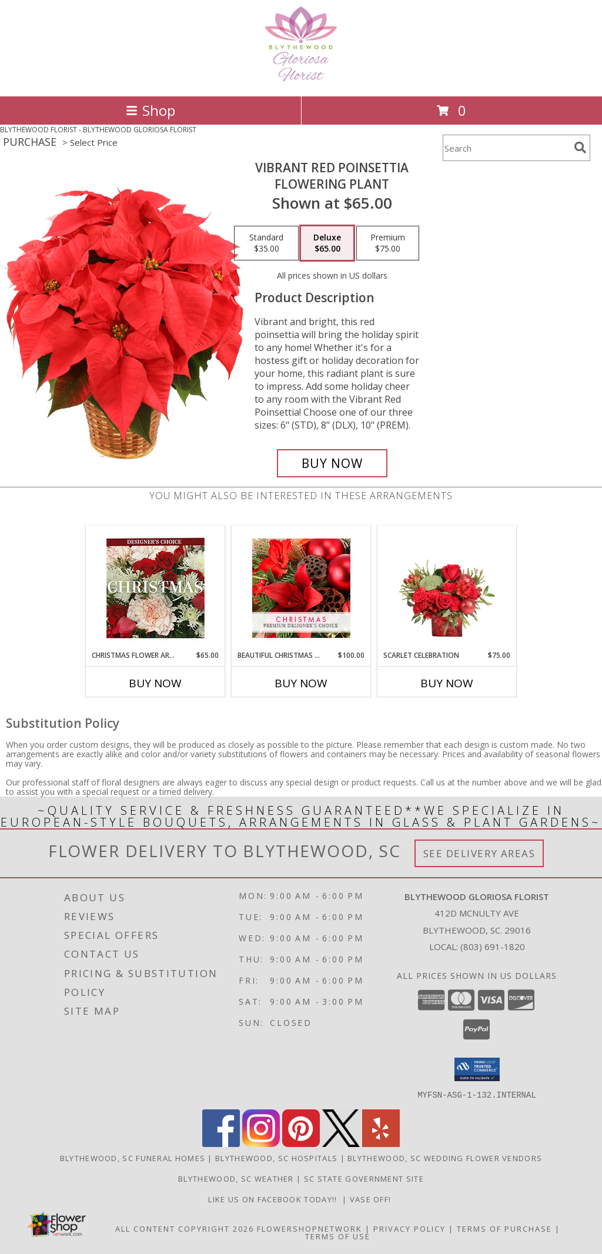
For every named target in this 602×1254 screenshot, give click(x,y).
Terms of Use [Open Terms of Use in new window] (337, 1235)
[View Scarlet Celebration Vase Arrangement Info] (447, 588)
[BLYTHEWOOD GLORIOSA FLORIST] (300, 79)
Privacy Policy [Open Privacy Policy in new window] (409, 1228)
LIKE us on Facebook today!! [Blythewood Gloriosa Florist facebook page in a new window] (275, 1198)
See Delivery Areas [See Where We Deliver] (479, 853)
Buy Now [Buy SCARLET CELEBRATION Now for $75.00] (446, 683)
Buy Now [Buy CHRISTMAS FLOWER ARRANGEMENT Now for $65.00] (155, 683)
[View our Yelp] (381, 1143)
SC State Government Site (364, 1178)
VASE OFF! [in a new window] (372, 1198)
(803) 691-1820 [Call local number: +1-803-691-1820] (492, 946)
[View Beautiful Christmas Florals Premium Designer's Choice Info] (301, 588)
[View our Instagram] (261, 1143)
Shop (150, 110)
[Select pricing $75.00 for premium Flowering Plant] (388, 243)
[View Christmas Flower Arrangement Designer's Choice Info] (155, 588)
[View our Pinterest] (301, 1143)
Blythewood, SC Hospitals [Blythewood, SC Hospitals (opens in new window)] (276, 1157)
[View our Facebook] (221, 1143)
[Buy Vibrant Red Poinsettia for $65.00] (332, 463)
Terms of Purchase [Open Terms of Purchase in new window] (504, 1228)
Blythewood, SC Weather (236, 1178)
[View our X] (341, 1143)
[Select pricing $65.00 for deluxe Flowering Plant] (327, 243)
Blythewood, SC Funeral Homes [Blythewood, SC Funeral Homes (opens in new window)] (132, 1157)
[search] (580, 147)
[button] (477, 1069)
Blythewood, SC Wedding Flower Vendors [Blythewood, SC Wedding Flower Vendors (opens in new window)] (444, 1157)
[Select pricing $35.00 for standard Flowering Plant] (266, 243)
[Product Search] (506, 147)
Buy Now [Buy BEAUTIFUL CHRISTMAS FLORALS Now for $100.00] (301, 683)
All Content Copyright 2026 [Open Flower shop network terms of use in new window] (184, 1228)
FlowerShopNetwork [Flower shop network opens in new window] (309, 1228)
